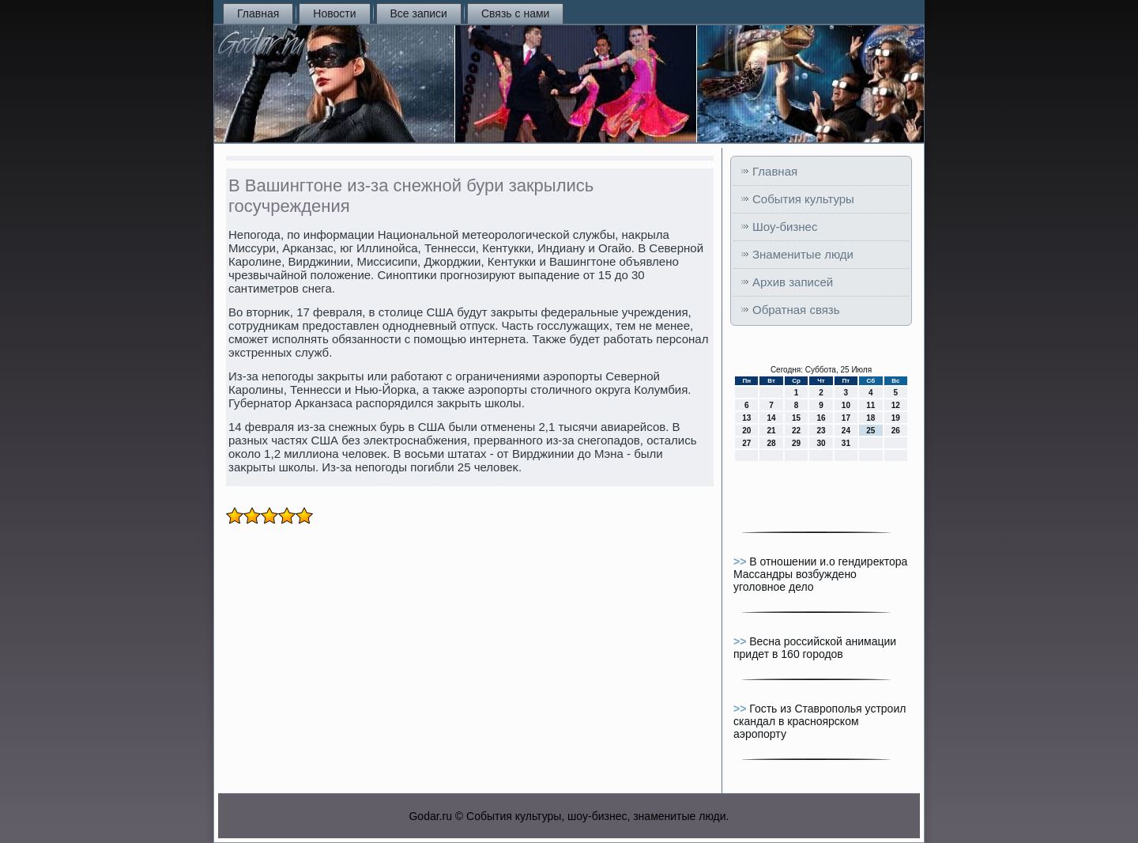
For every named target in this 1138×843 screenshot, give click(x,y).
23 (820, 430)
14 (771, 418)
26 (895, 430)
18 (870, 418)
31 (846, 443)
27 (746, 443)
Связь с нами (515, 13)
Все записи (418, 13)
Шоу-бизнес (784, 226)
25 (870, 430)
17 (846, 418)
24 (846, 430)
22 (796, 430)
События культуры (803, 199)
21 (771, 430)
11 (870, 405)
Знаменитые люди (803, 254)
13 (746, 418)
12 (895, 405)
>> (741, 561)
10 (846, 405)
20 (746, 430)
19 (895, 418)
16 (820, 418)
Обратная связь (796, 309)
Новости (334, 13)
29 (796, 443)
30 (820, 443)
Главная (258, 13)
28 (771, 443)
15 (796, 418)
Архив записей (792, 282)
